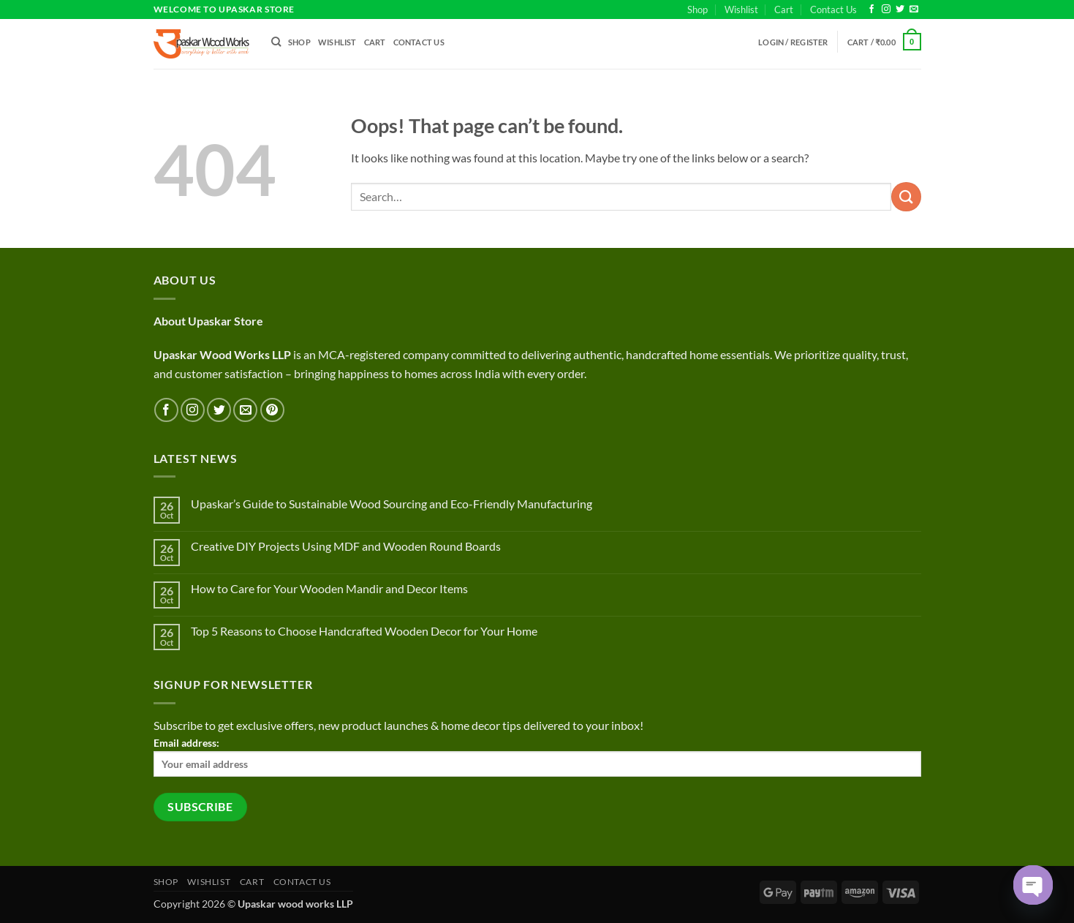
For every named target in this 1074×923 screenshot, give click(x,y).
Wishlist (741, 9)
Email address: (537, 756)
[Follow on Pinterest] (272, 410)
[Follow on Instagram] (886, 9)
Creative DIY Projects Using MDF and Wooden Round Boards (346, 546)
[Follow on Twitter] (900, 9)
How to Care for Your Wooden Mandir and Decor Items (329, 588)
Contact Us (833, 9)
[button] (793, 42)
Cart (783, 9)
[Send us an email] (914, 9)
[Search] (276, 42)
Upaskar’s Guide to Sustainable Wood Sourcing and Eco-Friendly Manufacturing (391, 504)
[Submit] (905, 196)
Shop (697, 9)
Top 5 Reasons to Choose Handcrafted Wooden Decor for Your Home (364, 631)
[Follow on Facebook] (871, 9)
